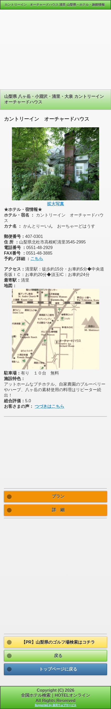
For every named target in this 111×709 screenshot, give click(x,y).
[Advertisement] (55, 51)
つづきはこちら (49, 406)
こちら (36, 258)
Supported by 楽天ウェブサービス (55, 704)
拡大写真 (55, 204)
